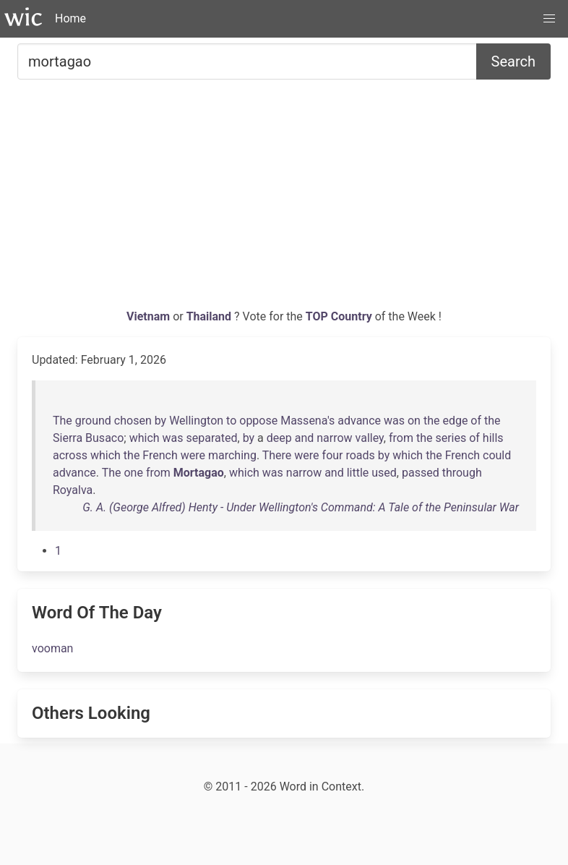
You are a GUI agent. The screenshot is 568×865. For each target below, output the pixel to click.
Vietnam (149, 316)
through (462, 473)
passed (420, 473)
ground (93, 420)
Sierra (67, 438)
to (231, 420)
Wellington (196, 420)
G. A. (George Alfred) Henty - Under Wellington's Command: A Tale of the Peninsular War (300, 507)
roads (359, 455)
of (475, 420)
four (332, 455)
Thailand (210, 316)
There (277, 455)
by (160, 420)
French (159, 455)
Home (70, 18)
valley (370, 438)
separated (212, 438)
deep (279, 438)
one (133, 473)
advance (359, 420)
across (70, 455)
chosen (133, 420)
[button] (549, 19)
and (304, 438)
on (414, 420)
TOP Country (339, 316)
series (450, 438)
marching (232, 455)
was (394, 420)
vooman (52, 648)
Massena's (307, 420)
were (193, 455)
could (497, 455)
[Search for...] (247, 61)
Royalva (72, 490)
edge (455, 420)
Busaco (104, 438)
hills (493, 438)
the (431, 420)
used (384, 473)
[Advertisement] (284, 199)
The (62, 420)
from (401, 438)
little (358, 473)
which (144, 438)
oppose (258, 420)
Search (513, 61)
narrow (334, 438)
